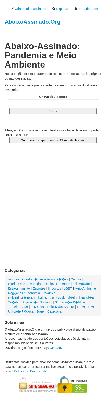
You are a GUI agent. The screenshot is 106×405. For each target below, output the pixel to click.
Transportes (85, 307)
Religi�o (87, 297)
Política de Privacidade (30, 371)
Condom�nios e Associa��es (45, 279)
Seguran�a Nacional (36, 302)
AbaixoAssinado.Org (32, 22)
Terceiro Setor (18, 307)
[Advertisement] (53, 210)
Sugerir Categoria (49, 311)
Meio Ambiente (85, 288)
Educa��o (81, 284)
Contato (55, 348)
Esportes (38, 288)
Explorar (60, 9)
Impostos (54, 288)
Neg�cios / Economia (24, 293)
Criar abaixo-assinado (28, 9)
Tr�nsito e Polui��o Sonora (52, 307)
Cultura (76, 279)
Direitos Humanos (57, 284)
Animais (14, 279)
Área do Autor (86, 9)
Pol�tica (49, 293)
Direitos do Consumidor (25, 284)
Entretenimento (19, 288)
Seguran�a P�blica (70, 302)
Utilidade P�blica (21, 311)
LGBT (68, 288)
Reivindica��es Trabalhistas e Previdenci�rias (43, 297)
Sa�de (13, 302)
